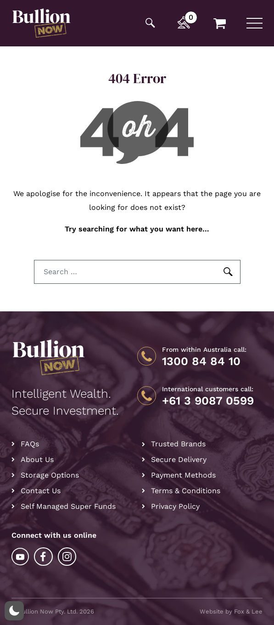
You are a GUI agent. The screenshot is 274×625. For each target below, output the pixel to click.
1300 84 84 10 (201, 361)
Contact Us (41, 490)
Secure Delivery (179, 459)
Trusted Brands (178, 443)
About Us (37, 459)
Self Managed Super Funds (68, 506)
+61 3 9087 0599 (208, 400)
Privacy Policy (175, 506)
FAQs (30, 443)
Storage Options (50, 475)
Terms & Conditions (185, 490)
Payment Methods (183, 475)
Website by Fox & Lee (231, 611)
